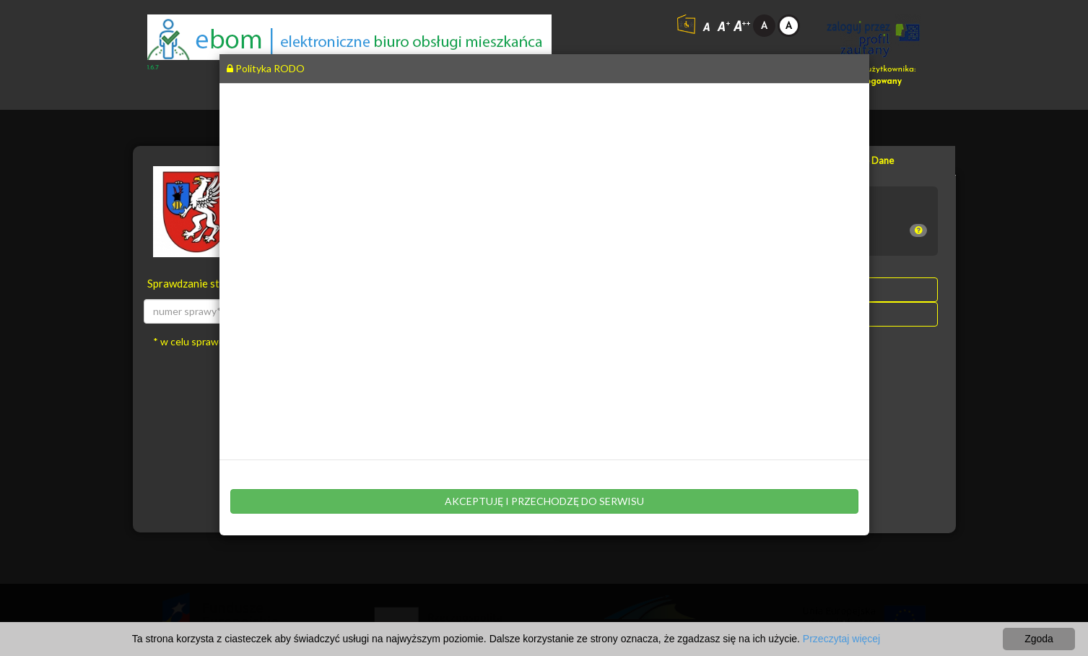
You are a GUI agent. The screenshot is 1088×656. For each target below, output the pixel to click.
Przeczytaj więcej (841, 638)
